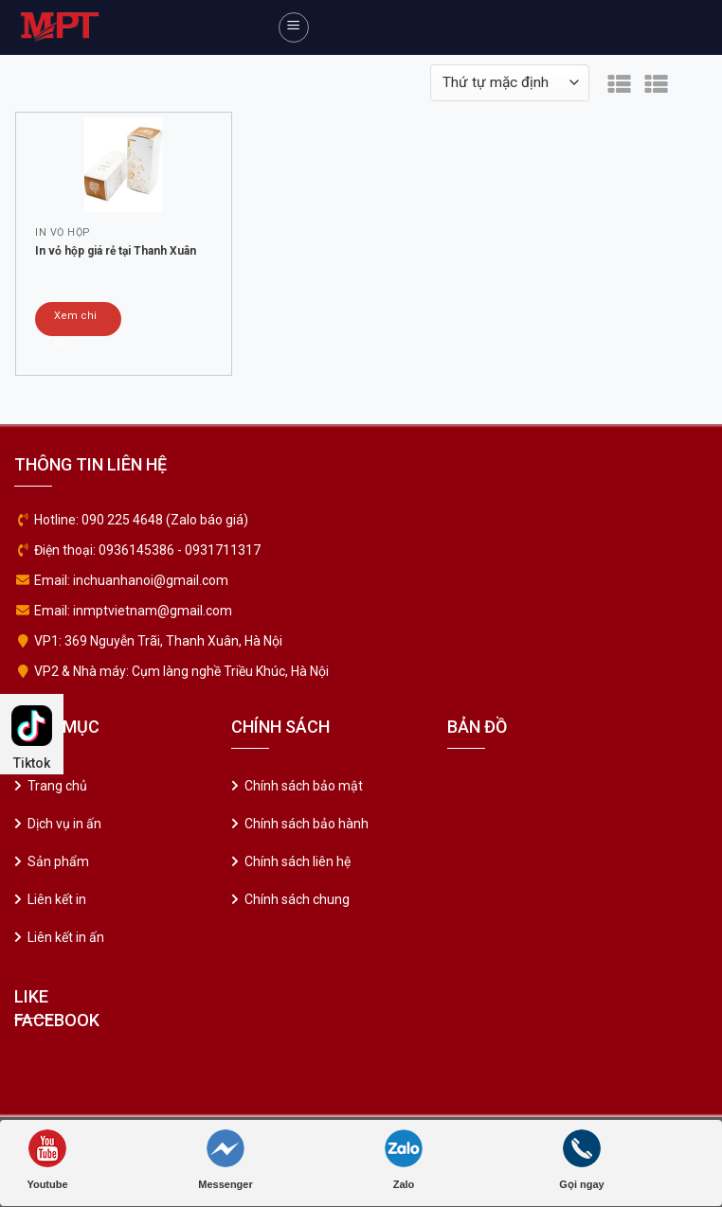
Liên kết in (56, 899)
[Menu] (294, 27)
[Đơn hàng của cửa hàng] (509, 82)
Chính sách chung (297, 899)
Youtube (47, 1159)
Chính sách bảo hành (306, 823)
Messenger (225, 1159)
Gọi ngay (581, 1159)
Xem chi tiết (75, 323)
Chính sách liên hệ (297, 861)
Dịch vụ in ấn (64, 823)
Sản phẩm (58, 861)
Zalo (404, 1159)
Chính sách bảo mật (303, 785)
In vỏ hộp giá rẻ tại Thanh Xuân (115, 250)
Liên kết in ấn (65, 937)
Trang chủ (57, 785)
